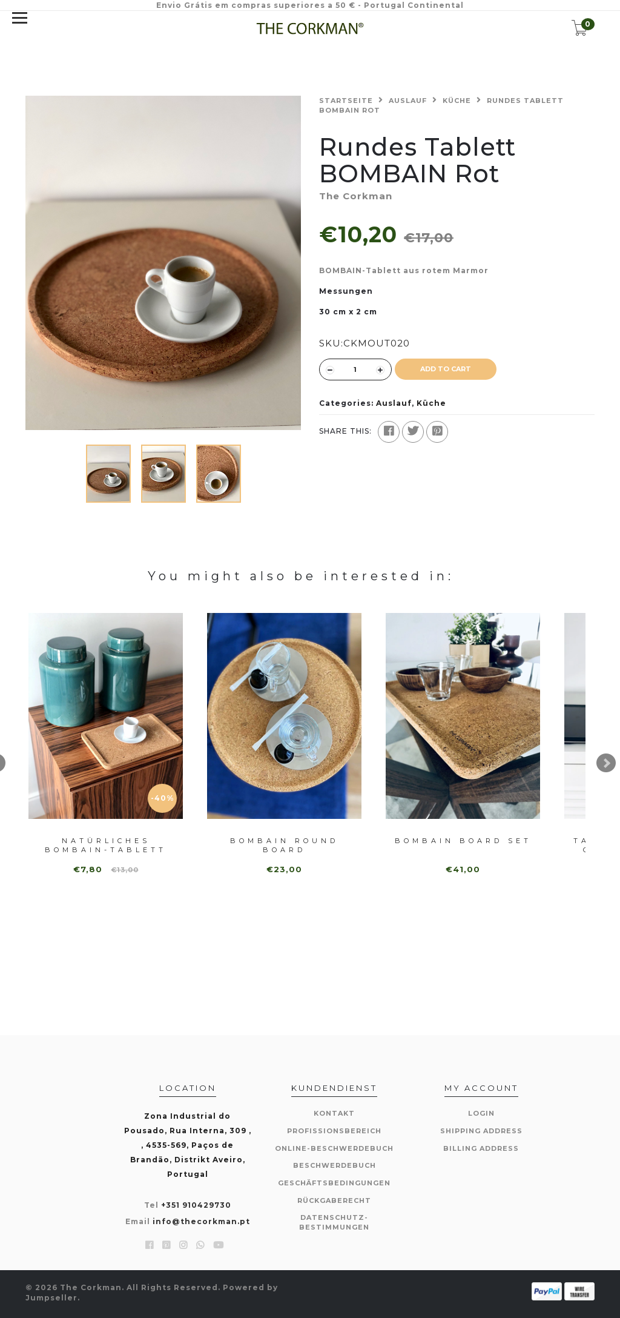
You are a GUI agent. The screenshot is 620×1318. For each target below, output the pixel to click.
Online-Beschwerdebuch (334, 1148)
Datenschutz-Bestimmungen (334, 1222)
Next (606, 763)
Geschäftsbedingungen (334, 1183)
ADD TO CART (445, 369)
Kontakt (334, 1113)
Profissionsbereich (334, 1131)
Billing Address (481, 1148)
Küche (457, 100)
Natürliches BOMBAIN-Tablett (106, 845)
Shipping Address (481, 1131)
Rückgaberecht (334, 1200)
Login (481, 1113)
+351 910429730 (196, 1205)
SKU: (331, 343)
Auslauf (408, 100)
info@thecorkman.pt (201, 1221)
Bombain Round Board (284, 845)
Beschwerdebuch (334, 1165)
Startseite (346, 100)
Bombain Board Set (463, 840)
